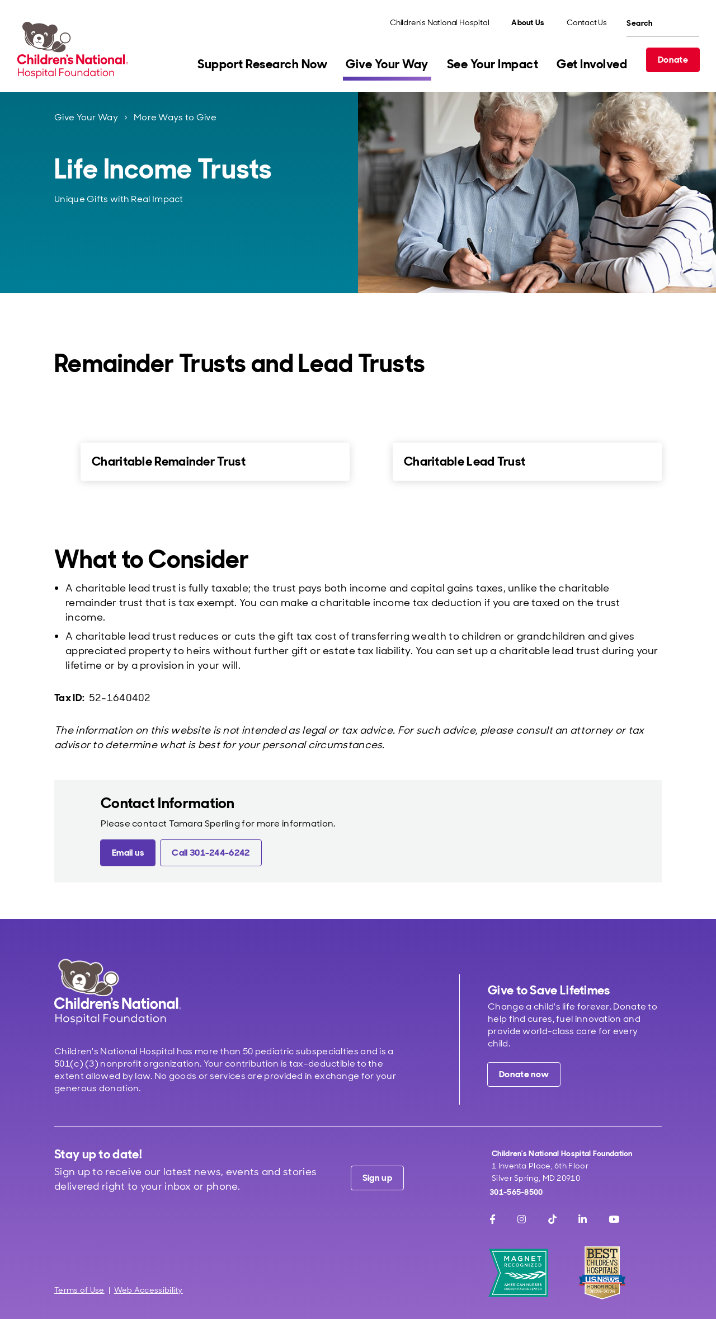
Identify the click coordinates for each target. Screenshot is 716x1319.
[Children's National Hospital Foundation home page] (75, 49)
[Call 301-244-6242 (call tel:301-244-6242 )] (211, 853)
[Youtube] (613, 1219)
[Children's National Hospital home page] (117, 991)
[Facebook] (492, 1219)
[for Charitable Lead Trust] (373, 461)
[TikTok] (552, 1219)
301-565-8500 (516, 1192)
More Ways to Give (175, 117)
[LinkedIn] (582, 1219)
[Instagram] (521, 1219)
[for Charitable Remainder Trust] (61, 461)
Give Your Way (86, 117)
